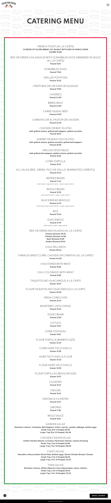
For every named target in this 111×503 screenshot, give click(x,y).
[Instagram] (4, 495)
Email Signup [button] (98, 496)
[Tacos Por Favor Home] (9, 5)
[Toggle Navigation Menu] (108, 5)
